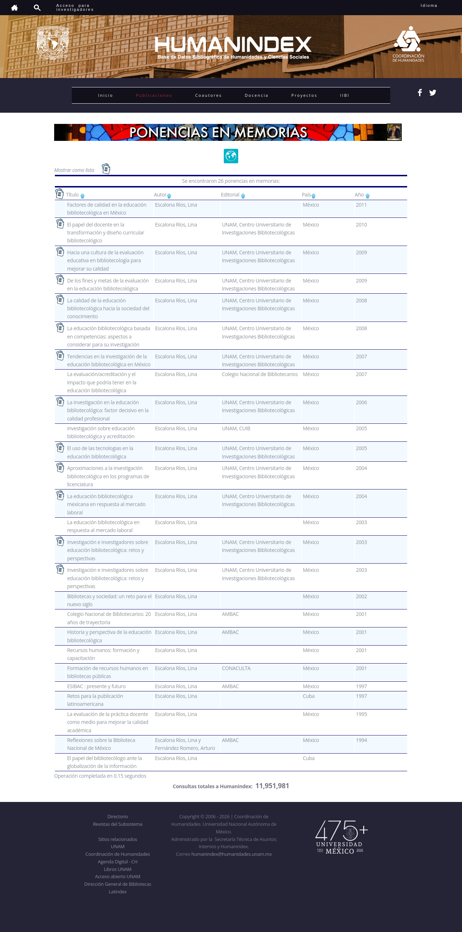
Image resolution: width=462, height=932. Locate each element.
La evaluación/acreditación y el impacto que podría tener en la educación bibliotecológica (101, 382)
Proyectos (304, 95)
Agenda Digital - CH (118, 861)
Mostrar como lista (74, 170)
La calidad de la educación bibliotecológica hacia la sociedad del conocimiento (108, 308)
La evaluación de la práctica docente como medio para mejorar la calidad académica (107, 722)
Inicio (105, 95)
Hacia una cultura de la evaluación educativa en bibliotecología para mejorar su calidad (105, 260)
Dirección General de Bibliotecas (117, 884)
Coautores (208, 95)
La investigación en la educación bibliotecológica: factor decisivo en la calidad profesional (108, 410)
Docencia (257, 95)
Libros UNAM (117, 869)
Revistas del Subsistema (117, 824)
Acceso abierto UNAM (117, 876)
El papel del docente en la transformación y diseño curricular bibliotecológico (105, 232)
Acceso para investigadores (75, 7)
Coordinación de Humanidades (118, 854)
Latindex (117, 891)
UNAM (118, 846)
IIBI (344, 95)
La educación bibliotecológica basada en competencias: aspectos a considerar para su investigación (108, 336)
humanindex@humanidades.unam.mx (231, 854)
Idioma (438, 5)
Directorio (117, 816)
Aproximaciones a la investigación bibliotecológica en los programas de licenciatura (108, 476)
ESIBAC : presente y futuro (96, 686)
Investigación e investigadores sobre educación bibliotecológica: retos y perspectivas (107, 550)
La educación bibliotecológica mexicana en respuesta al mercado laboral (106, 504)
